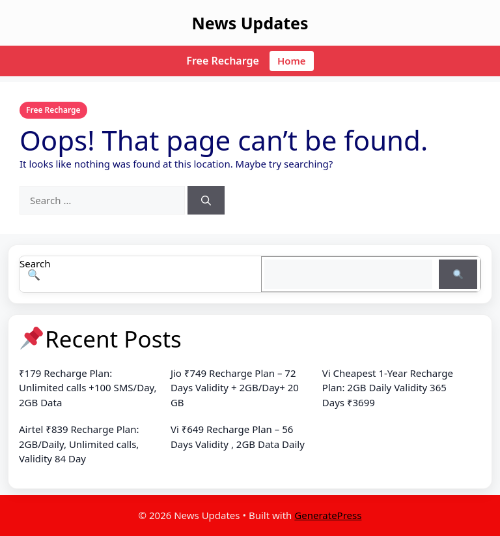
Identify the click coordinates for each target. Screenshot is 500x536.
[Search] (206, 200)
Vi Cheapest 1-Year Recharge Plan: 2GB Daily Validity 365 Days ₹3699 (387, 387)
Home (291, 60)
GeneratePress (327, 515)
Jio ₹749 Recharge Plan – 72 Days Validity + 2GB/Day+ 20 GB (235, 387)
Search (35, 263)
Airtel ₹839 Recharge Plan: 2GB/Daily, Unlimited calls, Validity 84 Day (79, 444)
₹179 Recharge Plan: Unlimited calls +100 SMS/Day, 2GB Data (88, 387)
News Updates (249, 23)
